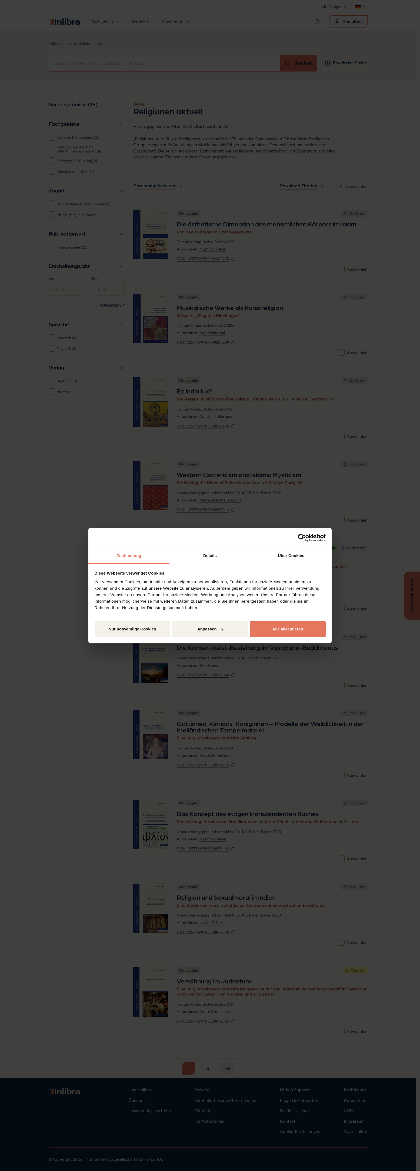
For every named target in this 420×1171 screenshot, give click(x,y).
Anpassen (210, 629)
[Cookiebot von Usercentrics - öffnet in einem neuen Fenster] (302, 538)
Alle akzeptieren (287, 629)
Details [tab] (210, 555)
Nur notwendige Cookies (132, 629)
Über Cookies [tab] (291, 555)
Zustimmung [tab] (129, 555)
